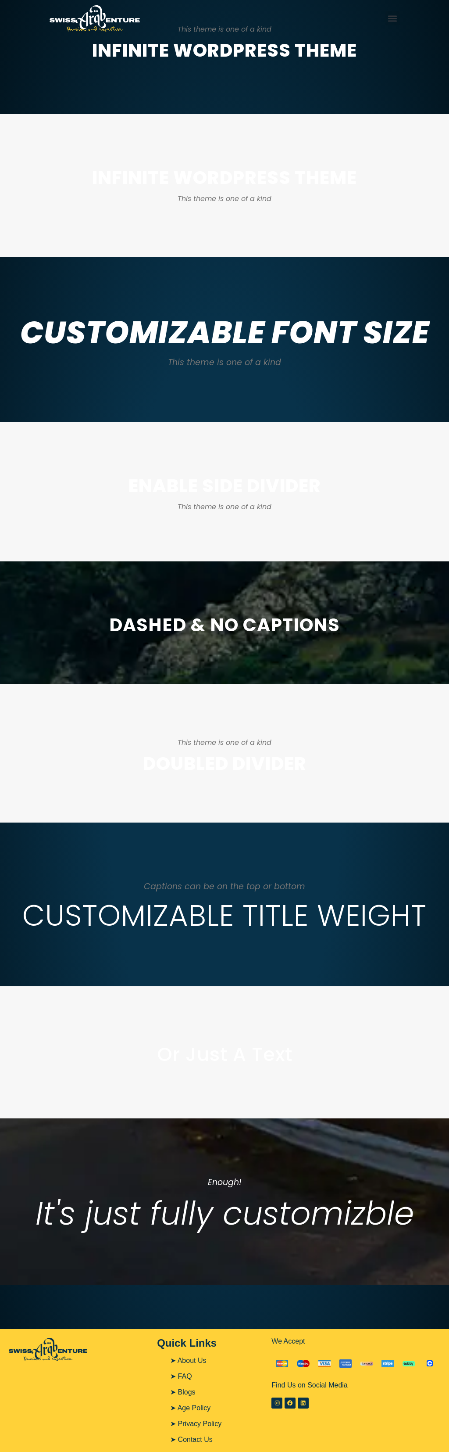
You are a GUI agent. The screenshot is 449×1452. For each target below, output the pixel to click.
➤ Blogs (182, 1392)
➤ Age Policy (190, 1408)
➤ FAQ (181, 1376)
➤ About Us (188, 1360)
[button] (392, 18)
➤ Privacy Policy (195, 1423)
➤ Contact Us (191, 1439)
